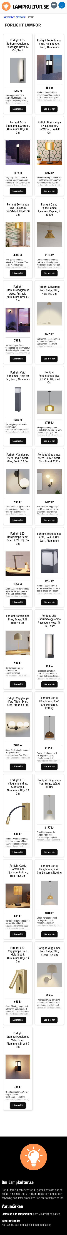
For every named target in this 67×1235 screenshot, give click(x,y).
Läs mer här (18, 109)
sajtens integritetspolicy (37, 1224)
